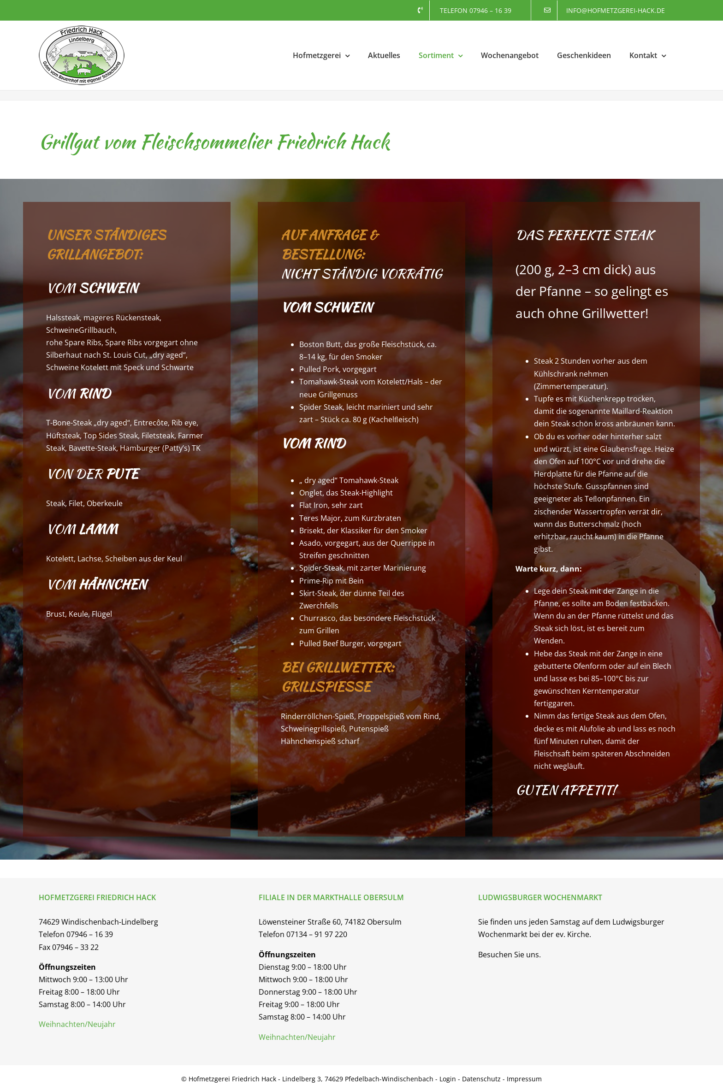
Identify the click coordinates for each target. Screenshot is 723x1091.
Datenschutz (481, 1078)
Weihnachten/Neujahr (77, 1024)
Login (448, 1078)
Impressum (524, 1078)
